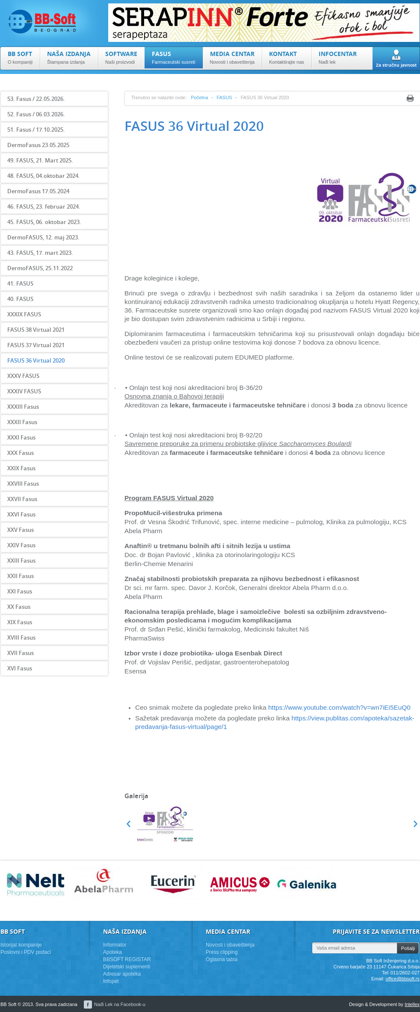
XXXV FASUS (23, 376)
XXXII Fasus (22, 422)
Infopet (111, 981)
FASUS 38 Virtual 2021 (36, 329)
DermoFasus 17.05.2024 (38, 191)
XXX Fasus (20, 453)
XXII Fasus (20, 576)
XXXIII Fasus (23, 406)
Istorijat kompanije (21, 945)
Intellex (412, 1004)
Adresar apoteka (122, 974)
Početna (199, 97)
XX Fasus (18, 607)
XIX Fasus (19, 622)
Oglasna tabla (221, 959)
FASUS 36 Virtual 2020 (36, 360)
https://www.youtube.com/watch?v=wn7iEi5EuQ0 (339, 707)
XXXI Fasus (21, 437)
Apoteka (112, 952)
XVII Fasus (20, 653)
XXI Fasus (19, 591)
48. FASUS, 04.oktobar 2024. (43, 176)
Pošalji (408, 948)
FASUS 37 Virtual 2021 (36, 345)
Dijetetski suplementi (126, 967)
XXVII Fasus (22, 499)
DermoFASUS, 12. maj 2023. (43, 237)
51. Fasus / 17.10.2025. (36, 129)
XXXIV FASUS (24, 391)
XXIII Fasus (21, 560)
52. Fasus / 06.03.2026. (36, 114)
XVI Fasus (19, 668)
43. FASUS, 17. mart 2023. (40, 253)
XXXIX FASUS (24, 314)
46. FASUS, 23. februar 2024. (43, 206)
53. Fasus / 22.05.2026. (36, 99)
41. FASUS (20, 283)
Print (410, 98)
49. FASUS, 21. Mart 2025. (40, 160)
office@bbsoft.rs (403, 978)
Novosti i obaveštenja (230, 945)
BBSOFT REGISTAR (127, 959)
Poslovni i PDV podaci (25, 952)
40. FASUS (20, 299)
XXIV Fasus (21, 545)
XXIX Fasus (21, 468)
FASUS (224, 97)
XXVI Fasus (21, 514)
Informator (115, 945)
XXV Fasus (20, 530)
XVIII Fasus (21, 637)
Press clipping (222, 952)
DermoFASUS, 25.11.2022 (40, 268)
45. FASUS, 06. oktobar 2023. (44, 222)
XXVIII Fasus (23, 483)
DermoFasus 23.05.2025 (38, 145)
